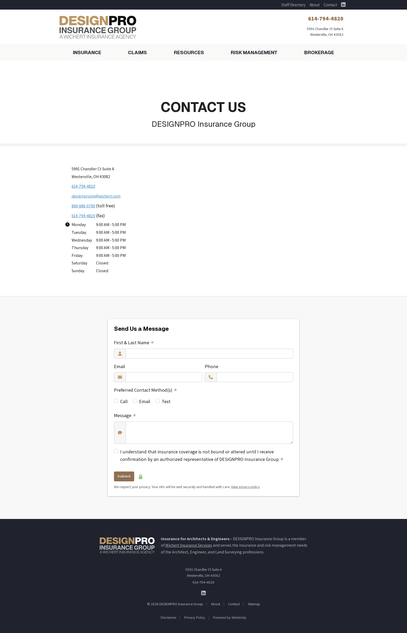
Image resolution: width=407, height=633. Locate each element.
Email (119, 366)
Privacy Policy (194, 618)
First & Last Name (134, 342)
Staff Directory (293, 4)
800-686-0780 (83, 206)
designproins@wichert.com (96, 196)
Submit (124, 476)
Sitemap (254, 604)
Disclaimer (169, 618)
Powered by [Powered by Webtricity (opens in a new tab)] (229, 618)
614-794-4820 (83, 186)
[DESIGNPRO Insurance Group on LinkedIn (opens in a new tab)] (343, 5)
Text (166, 401)
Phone (211, 366)
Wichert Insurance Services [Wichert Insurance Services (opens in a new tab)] (188, 545)
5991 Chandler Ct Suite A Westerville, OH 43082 (203, 572)
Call (124, 401)
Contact (330, 4)
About (315, 4)
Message (125, 415)
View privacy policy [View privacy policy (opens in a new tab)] (245, 486)
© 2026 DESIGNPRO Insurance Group (175, 604)
